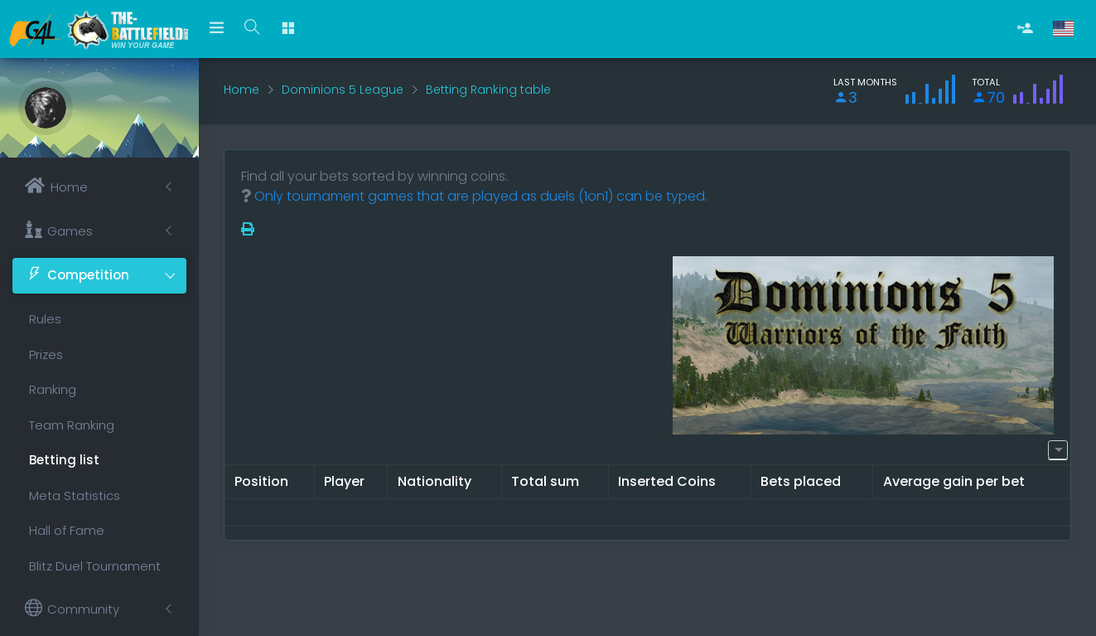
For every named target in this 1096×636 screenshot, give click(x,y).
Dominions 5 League (342, 89)
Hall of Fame (66, 530)
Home (241, 89)
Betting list (64, 460)
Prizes (46, 354)
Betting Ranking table (488, 89)
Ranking (52, 389)
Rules (45, 319)
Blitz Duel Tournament (95, 566)
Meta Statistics (74, 495)
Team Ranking (71, 425)
